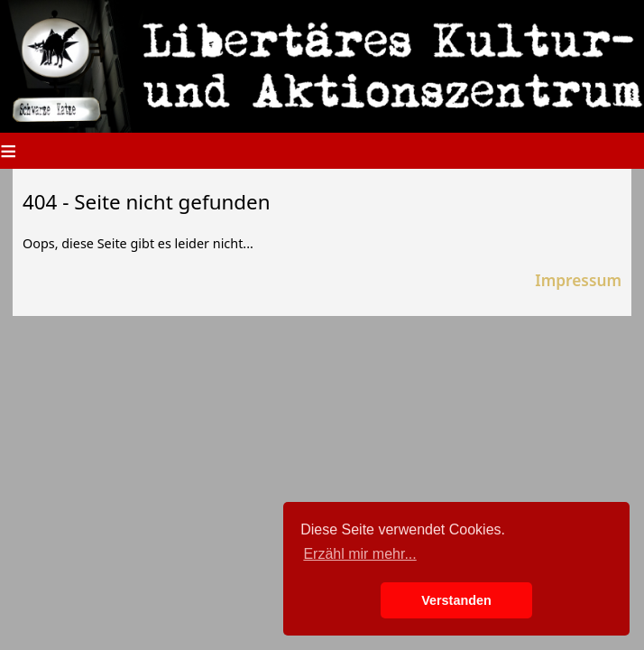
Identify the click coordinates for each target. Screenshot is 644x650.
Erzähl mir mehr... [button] (359, 554)
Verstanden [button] (456, 600)
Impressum (578, 280)
